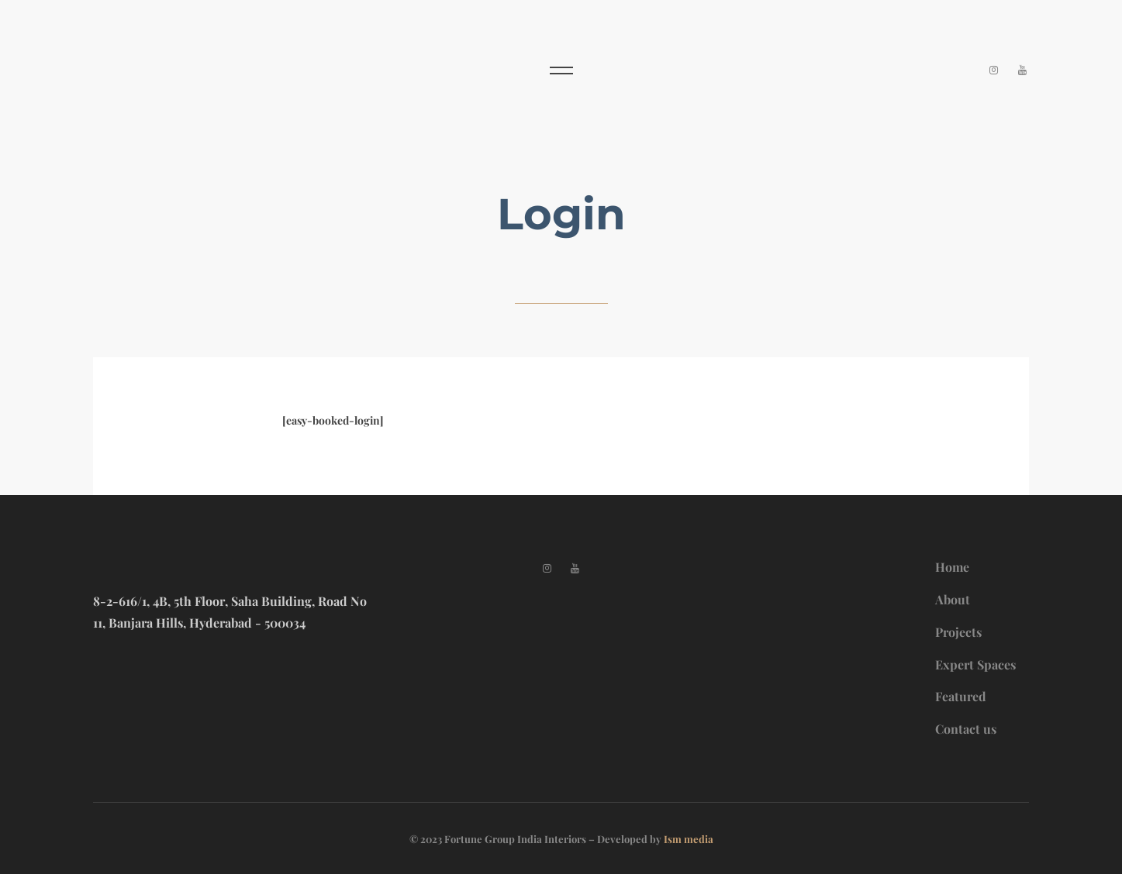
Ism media (688, 838)
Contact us (965, 729)
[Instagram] (994, 69)
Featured (960, 696)
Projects (958, 632)
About (952, 599)
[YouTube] (1022, 69)
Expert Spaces (975, 664)
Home (952, 567)
